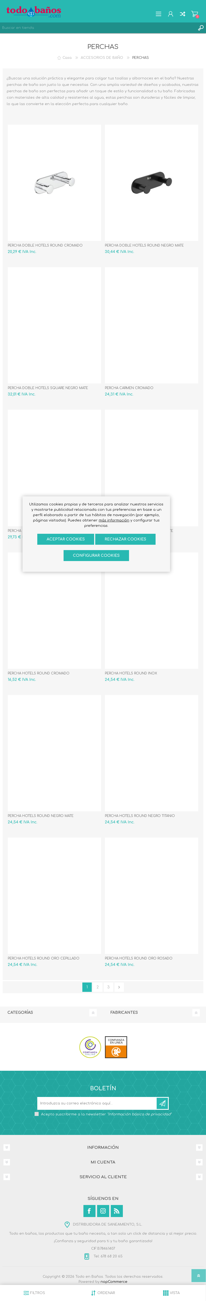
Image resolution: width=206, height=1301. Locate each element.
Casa (67, 58)
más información (114, 520)
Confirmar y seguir (119, 987)
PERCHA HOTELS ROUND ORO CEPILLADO (43, 958)
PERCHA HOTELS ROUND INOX (131, 673)
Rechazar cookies (125, 539)
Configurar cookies (96, 556)
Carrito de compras (195, 14)
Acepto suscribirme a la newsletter (106, 1114)
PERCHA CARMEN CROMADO (129, 388)
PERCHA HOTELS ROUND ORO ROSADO (138, 958)
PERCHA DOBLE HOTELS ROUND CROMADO (45, 245)
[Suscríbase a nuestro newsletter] (97, 1103)
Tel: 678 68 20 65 (108, 1256)
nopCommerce (114, 1282)
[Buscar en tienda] (97, 27)
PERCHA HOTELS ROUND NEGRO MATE (40, 816)
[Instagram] (103, 1211)
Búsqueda (200, 27)
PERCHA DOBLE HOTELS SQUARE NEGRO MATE (48, 388)
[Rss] (117, 1211)
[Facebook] (89, 1211)
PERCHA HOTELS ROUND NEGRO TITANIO (140, 816)
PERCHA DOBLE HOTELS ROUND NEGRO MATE (144, 245)
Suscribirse (162, 1103)
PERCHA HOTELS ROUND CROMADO (38, 673)
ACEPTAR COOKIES (66, 539)
